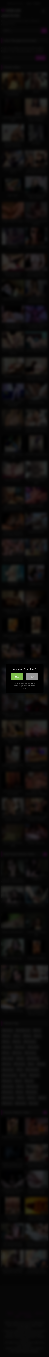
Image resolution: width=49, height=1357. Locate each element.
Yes (17, 677)
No (32, 677)
